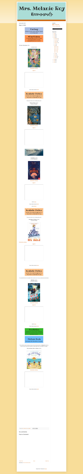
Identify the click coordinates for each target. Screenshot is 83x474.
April (55, 53)
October (55, 41)
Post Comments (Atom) (26, 462)
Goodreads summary (34, 68)
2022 (54, 36)
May (55, 45)
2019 (54, 60)
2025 (54, 33)
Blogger (45, 468)
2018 (54, 62)
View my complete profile (56, 26)
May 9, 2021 (56, 50)
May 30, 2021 (56, 46)
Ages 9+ (34, 70)
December (56, 38)
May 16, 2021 (56, 49)
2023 (54, 34)
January (55, 57)
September (56, 42)
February (55, 56)
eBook (35, 206)
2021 (54, 37)
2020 (54, 59)
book (38, 89)
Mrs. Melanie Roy (56, 24)
